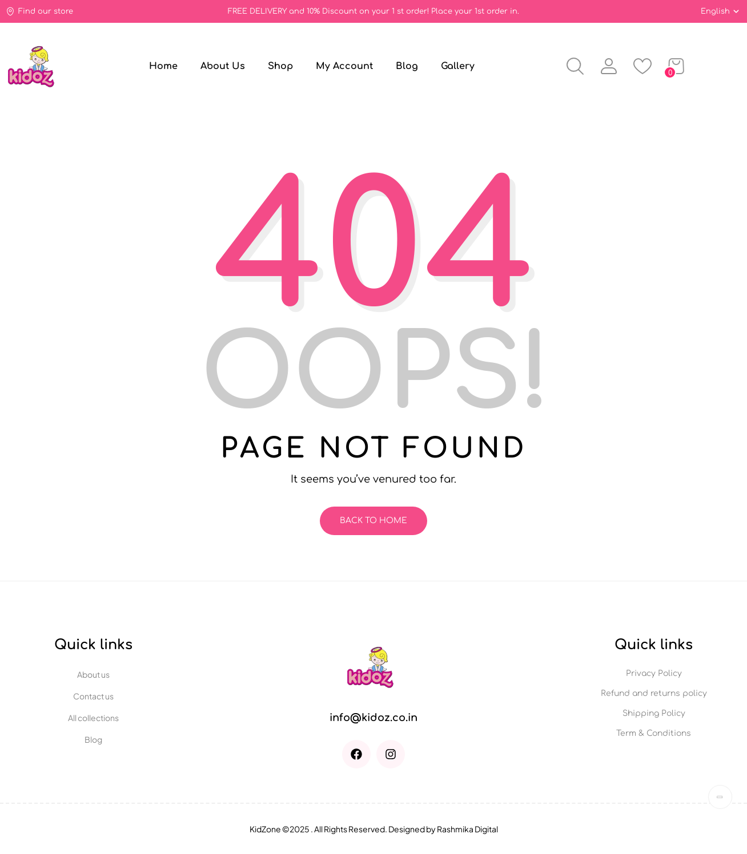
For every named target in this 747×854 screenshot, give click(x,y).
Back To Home (373, 520)
